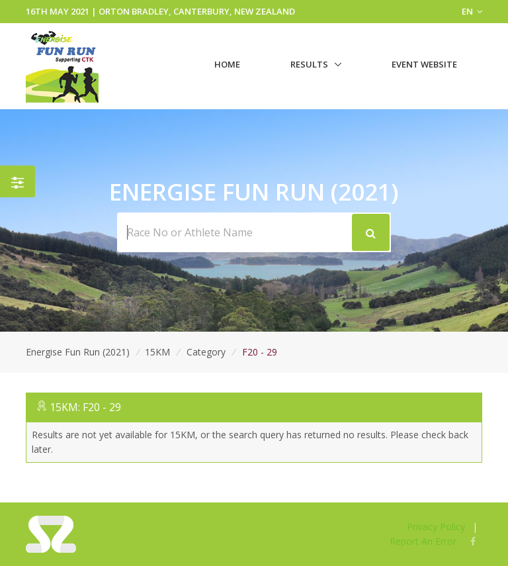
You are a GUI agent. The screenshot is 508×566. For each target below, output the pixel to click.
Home (227, 64)
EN (472, 11)
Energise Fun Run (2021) (78, 352)
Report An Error (423, 541)
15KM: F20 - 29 (85, 407)
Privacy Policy (436, 526)
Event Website (424, 64)
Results (309, 64)
